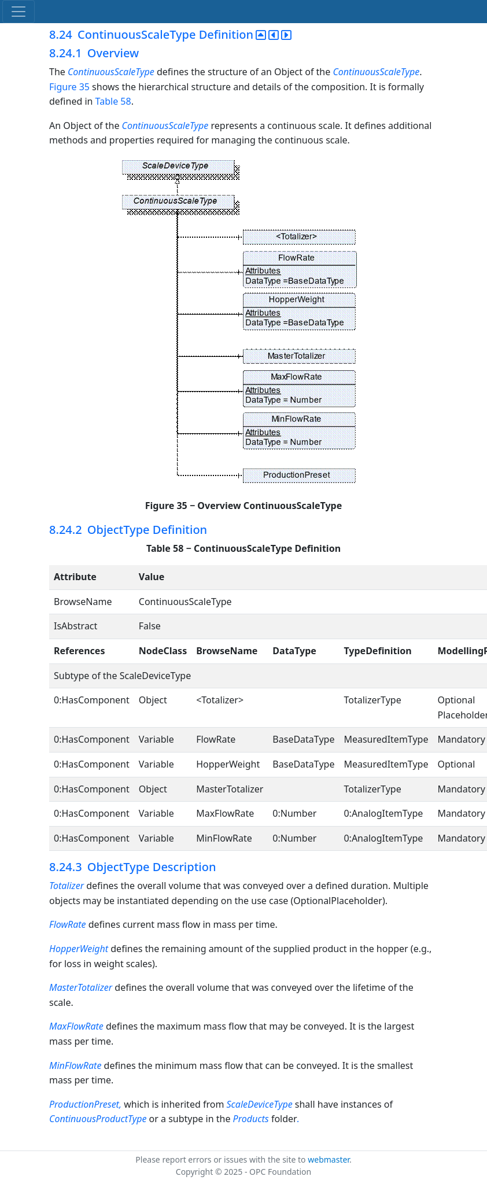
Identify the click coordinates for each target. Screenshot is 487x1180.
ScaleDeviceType (261, 1104)
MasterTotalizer (80, 987)
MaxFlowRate (76, 1026)
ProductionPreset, (86, 1104)
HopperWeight (79, 948)
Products (252, 1118)
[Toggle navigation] (18, 11)
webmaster (328, 1159)
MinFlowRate (75, 1065)
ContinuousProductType (99, 1118)
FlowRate (67, 924)
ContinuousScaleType (111, 71)
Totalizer (66, 885)
